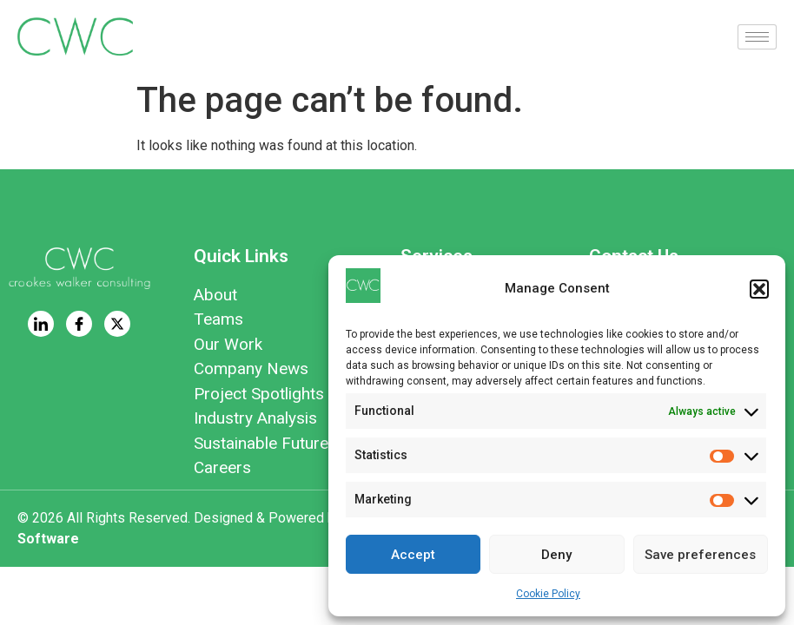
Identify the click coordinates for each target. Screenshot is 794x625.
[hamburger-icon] (757, 36)
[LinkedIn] (41, 324)
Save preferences (700, 554)
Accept (413, 554)
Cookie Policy (548, 594)
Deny (556, 554)
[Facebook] (79, 324)
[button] (759, 289)
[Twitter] (117, 324)
